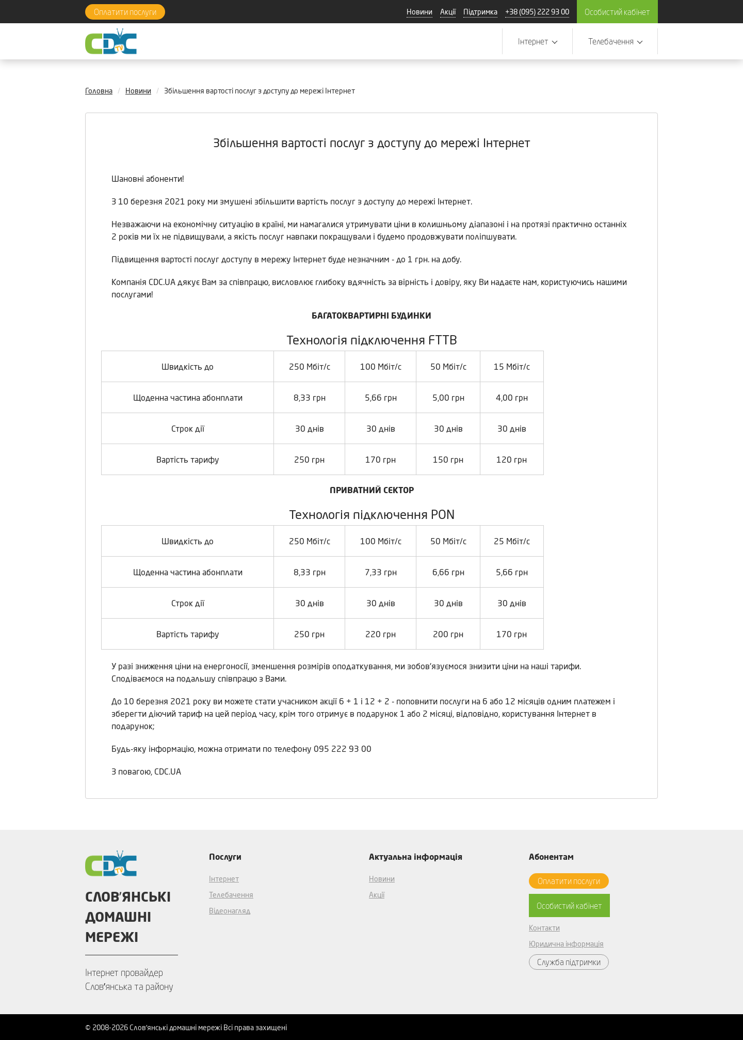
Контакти (544, 927)
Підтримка (480, 11)
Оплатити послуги (125, 12)
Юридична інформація (566, 943)
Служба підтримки (569, 962)
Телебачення (231, 894)
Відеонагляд (229, 910)
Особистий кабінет (617, 12)
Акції (448, 11)
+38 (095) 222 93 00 (537, 11)
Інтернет (224, 878)
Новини (419, 11)
